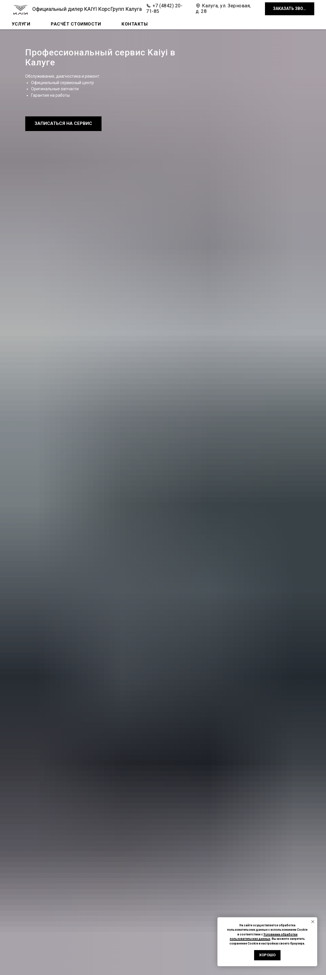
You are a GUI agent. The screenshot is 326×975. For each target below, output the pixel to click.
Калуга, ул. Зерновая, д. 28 (223, 8)
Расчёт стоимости (76, 24)
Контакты (134, 24)
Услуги (21, 24)
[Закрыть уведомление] (313, 922)
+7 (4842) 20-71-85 (164, 8)
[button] (289, 9)
